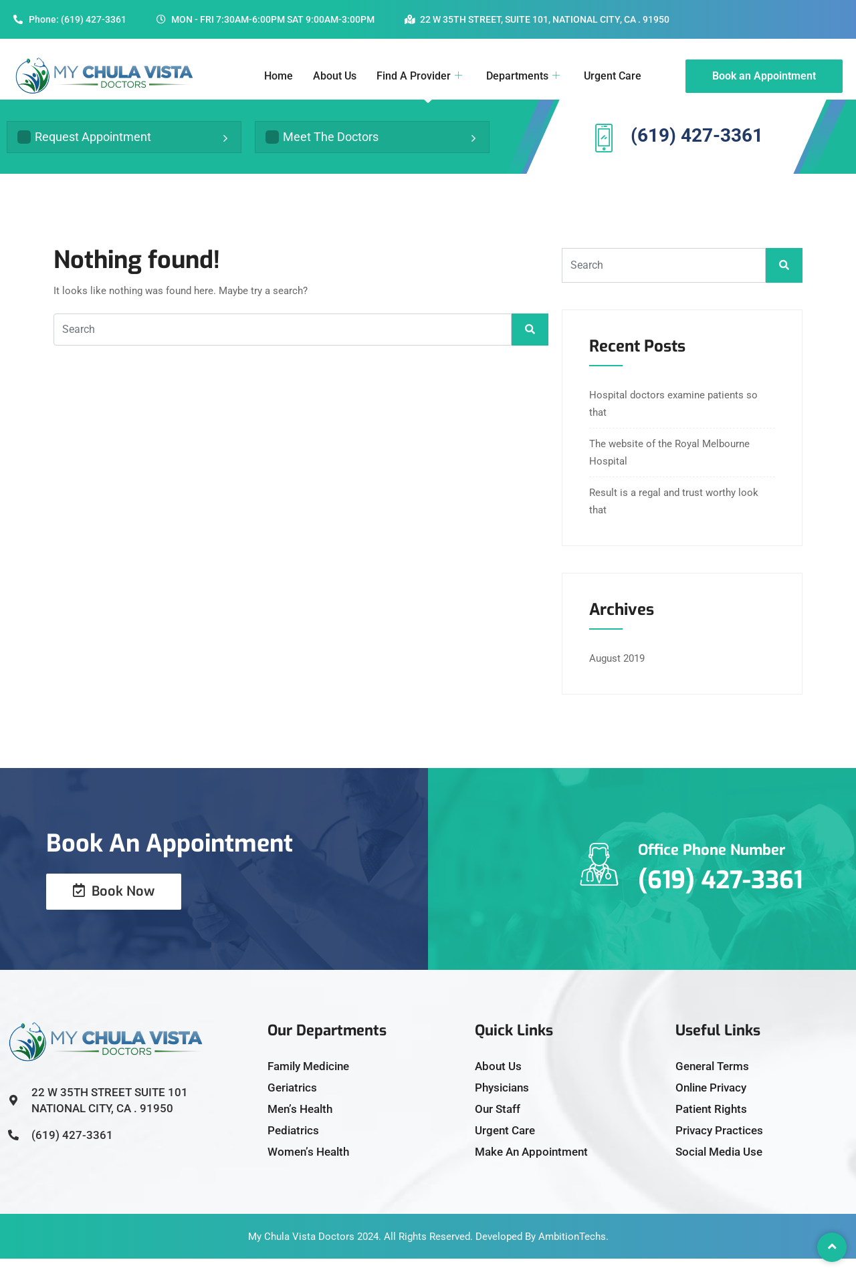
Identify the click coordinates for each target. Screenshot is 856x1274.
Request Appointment (84, 144)
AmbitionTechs (572, 1252)
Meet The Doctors (322, 144)
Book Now (113, 907)
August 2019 (617, 674)
